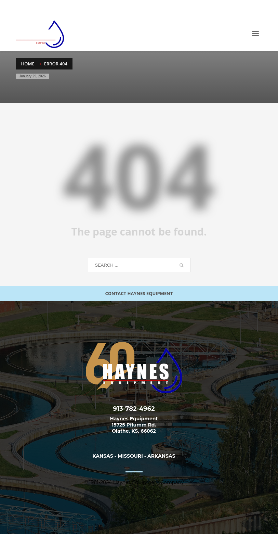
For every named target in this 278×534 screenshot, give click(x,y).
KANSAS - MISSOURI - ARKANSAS (133, 456)
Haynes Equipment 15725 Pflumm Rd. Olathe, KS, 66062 (134, 425)
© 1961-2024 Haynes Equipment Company (134, 482)
